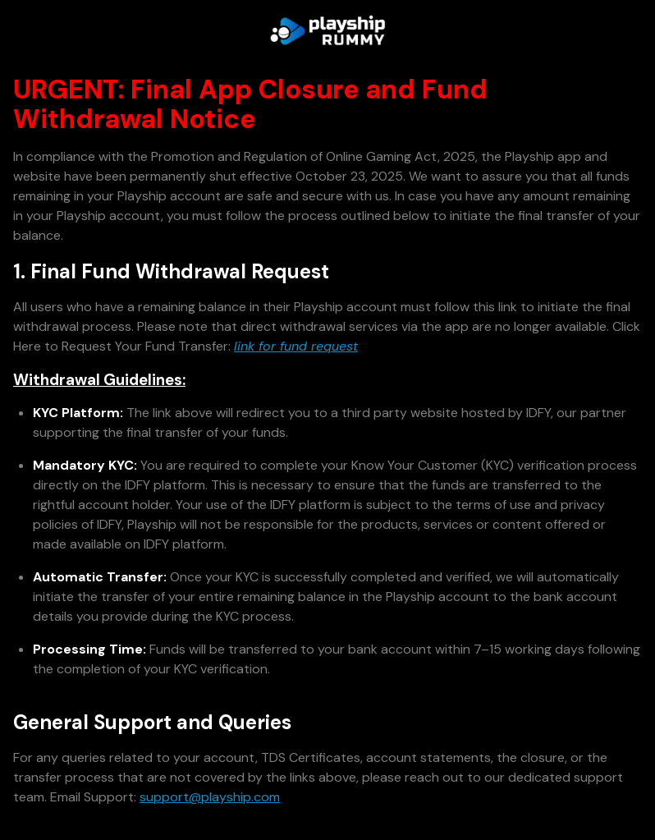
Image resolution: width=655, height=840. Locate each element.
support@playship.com (210, 797)
